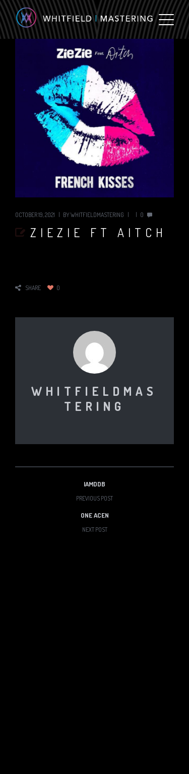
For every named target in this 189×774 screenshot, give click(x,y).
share (33, 288)
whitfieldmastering (97, 215)
